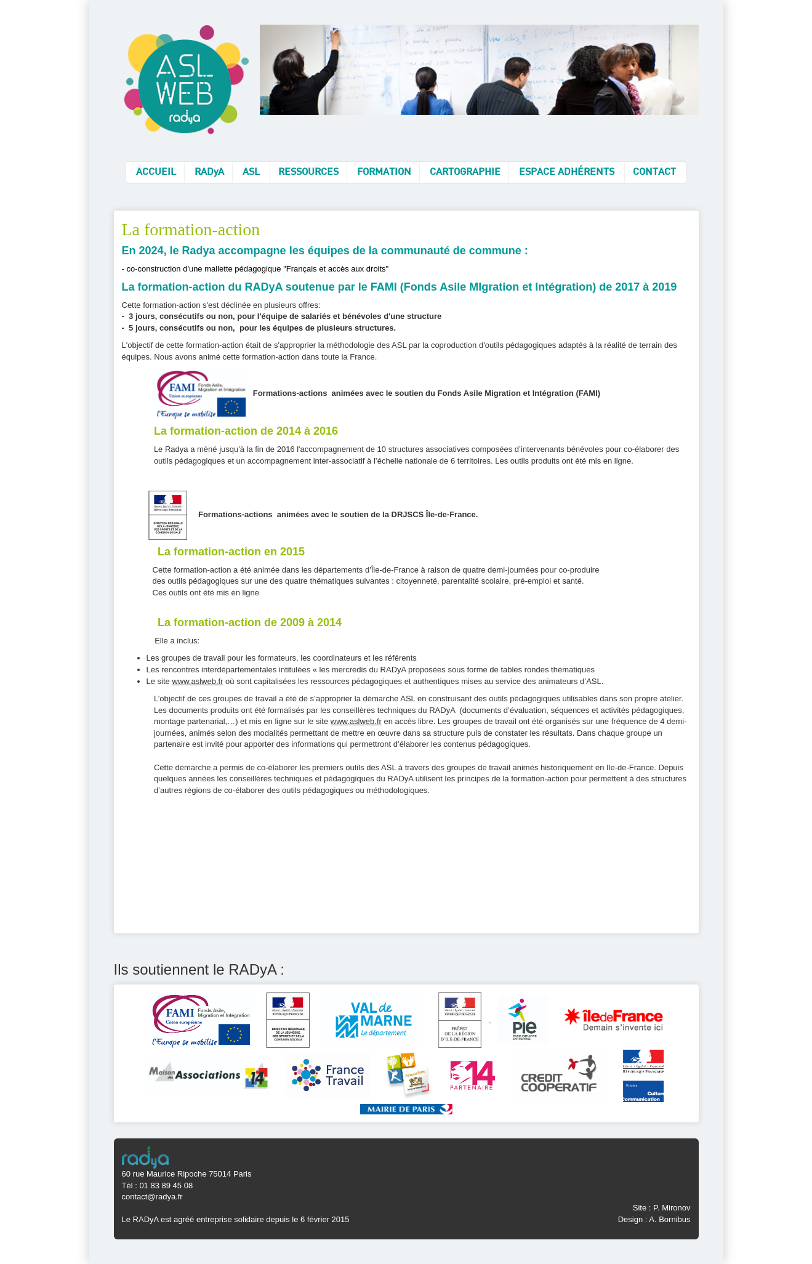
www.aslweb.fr (197, 681)
